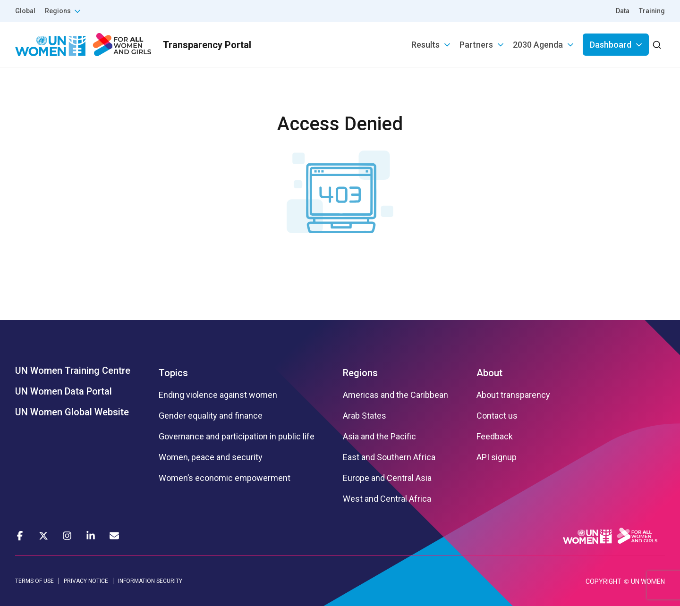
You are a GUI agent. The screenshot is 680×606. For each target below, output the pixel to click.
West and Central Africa (387, 499)
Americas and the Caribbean (395, 395)
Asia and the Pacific (379, 436)
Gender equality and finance (211, 415)
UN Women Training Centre (72, 370)
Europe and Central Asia (387, 478)
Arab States (364, 415)
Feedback (494, 436)
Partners (476, 45)
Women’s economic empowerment (224, 478)
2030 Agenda (538, 45)
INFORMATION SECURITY (150, 581)
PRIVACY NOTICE (86, 581)
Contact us (497, 415)
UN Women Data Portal (63, 391)
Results (425, 45)
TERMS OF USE (34, 581)
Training (652, 11)
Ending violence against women (218, 395)
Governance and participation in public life (236, 436)
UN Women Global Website (72, 412)
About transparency (513, 395)
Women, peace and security (211, 457)
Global (25, 11)
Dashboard (610, 45)
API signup (496, 457)
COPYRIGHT (603, 581)
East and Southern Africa (389, 457)
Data (622, 11)
